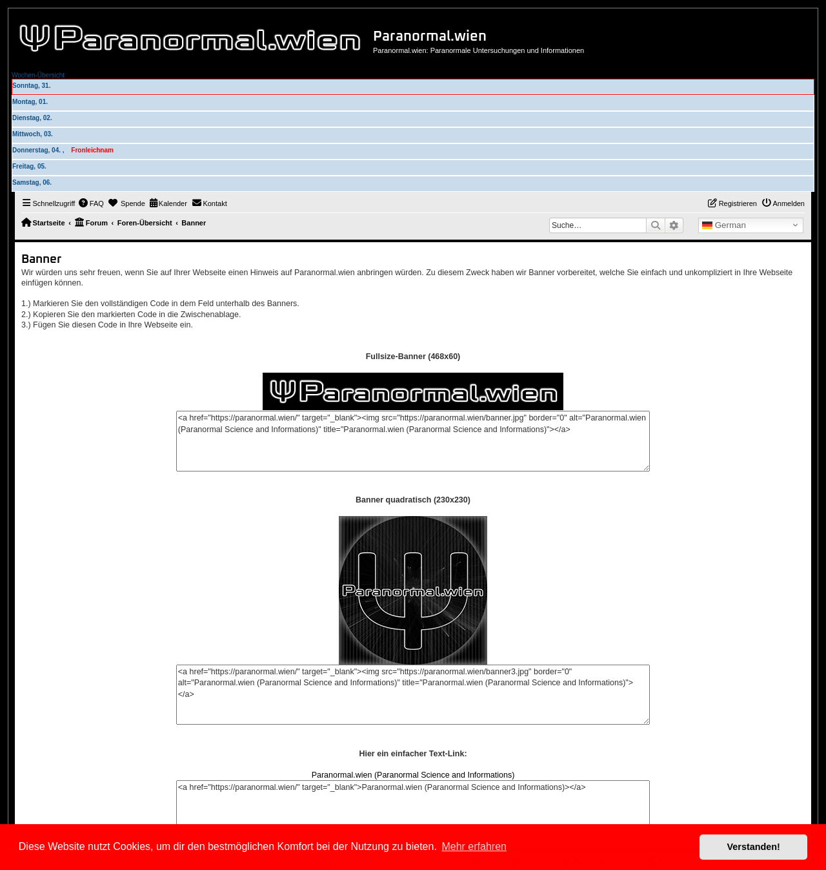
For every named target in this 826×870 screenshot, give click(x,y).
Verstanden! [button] (753, 847)
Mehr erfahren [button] (474, 846)
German (724, 225)
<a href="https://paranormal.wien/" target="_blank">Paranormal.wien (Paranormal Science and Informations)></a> (413, 810)
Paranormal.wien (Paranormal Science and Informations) (413, 775)
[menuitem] (91, 203)
